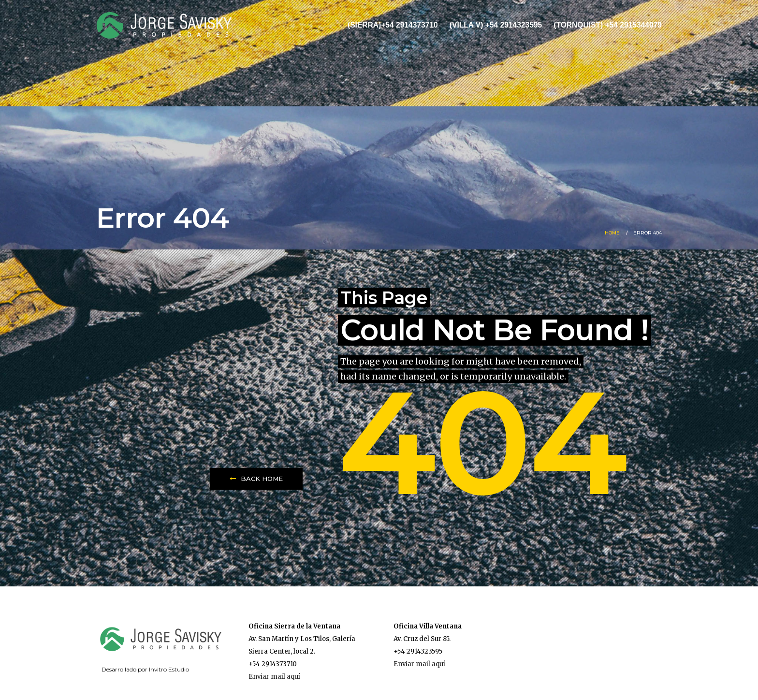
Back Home (256, 478)
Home (612, 233)
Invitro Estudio (169, 669)
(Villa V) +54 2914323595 (496, 25)
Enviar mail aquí (274, 676)
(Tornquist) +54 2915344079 (608, 25)
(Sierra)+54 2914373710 (393, 25)
